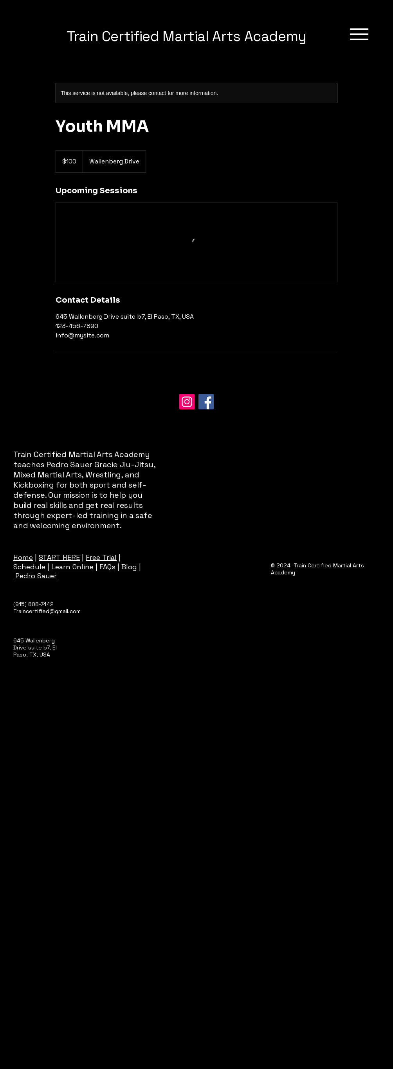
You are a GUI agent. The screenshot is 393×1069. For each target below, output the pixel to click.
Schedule (29, 566)
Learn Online (72, 566)
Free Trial (101, 557)
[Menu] (359, 34)
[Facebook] (206, 401)
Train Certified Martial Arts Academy (186, 36)
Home (23, 557)
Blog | (131, 566)
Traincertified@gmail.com (47, 611)
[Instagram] (187, 401)
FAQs (107, 566)
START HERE (59, 557)
